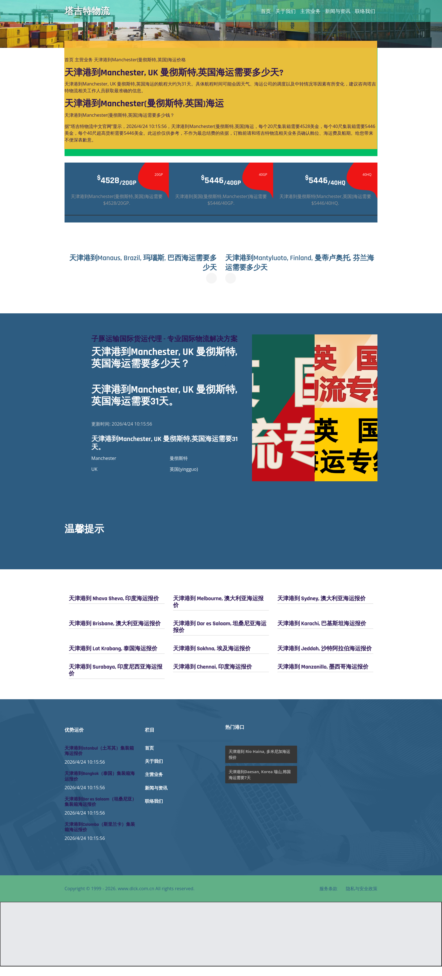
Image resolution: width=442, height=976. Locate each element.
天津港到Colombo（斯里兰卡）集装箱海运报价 (100, 836)
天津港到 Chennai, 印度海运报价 (212, 676)
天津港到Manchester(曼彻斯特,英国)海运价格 (140, 60)
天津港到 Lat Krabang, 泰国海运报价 (113, 658)
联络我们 (365, 11)
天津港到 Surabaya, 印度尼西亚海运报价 (115, 680)
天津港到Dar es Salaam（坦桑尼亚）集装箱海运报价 (100, 811)
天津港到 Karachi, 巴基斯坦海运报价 (321, 633)
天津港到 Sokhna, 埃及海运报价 (212, 658)
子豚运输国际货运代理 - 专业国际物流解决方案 (165, 344)
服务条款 (328, 898)
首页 (266, 11)
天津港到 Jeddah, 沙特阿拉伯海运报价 (324, 658)
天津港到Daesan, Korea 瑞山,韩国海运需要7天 (260, 784)
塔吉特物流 (87, 11)
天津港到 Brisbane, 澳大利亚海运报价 (115, 633)
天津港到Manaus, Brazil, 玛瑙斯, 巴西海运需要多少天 (142, 263)
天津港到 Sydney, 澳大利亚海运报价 (321, 607)
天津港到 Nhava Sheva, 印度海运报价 (114, 607)
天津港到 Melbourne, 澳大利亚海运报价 (218, 611)
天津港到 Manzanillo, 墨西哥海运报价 (322, 676)
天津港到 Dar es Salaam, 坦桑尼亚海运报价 (219, 636)
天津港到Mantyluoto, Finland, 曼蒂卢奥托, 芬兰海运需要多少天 (300, 263)
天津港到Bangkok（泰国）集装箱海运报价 (100, 785)
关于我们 (285, 11)
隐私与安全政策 (361, 898)
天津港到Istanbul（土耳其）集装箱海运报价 (99, 760)
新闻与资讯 (337, 11)
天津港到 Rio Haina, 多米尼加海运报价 (259, 764)
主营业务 (310, 11)
